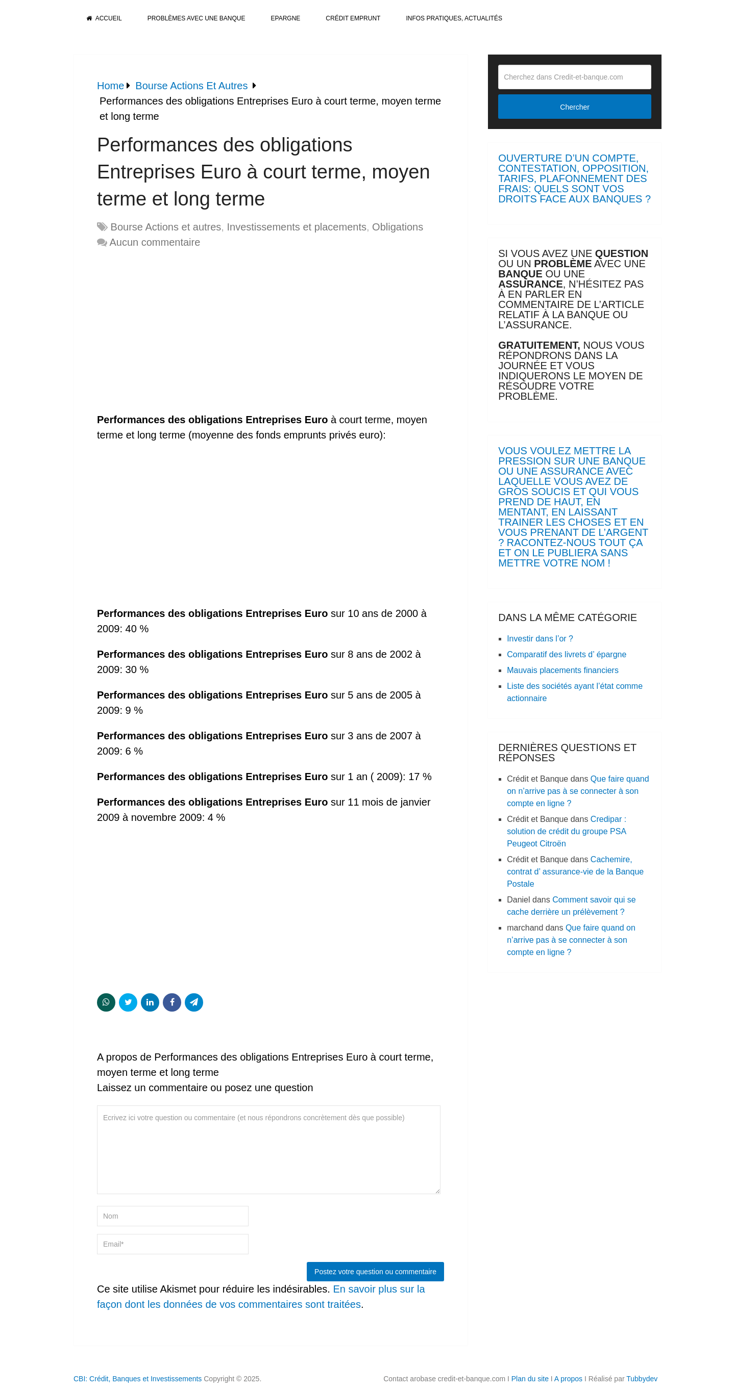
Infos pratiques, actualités (454, 18)
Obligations (397, 227)
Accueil (104, 18)
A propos (568, 1379)
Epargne (286, 18)
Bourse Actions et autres (166, 227)
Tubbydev (641, 1379)
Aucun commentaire (154, 242)
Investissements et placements (296, 227)
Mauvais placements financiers (563, 670)
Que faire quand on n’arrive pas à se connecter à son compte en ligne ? (578, 791)
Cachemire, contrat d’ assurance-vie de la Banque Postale (575, 871)
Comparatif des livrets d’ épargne (566, 654)
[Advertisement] (182, 331)
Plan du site (530, 1379)
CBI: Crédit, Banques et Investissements (138, 1379)
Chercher (575, 107)
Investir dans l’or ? (540, 638)
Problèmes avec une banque (197, 18)
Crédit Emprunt (353, 18)
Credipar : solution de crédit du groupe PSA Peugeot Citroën (566, 831)
